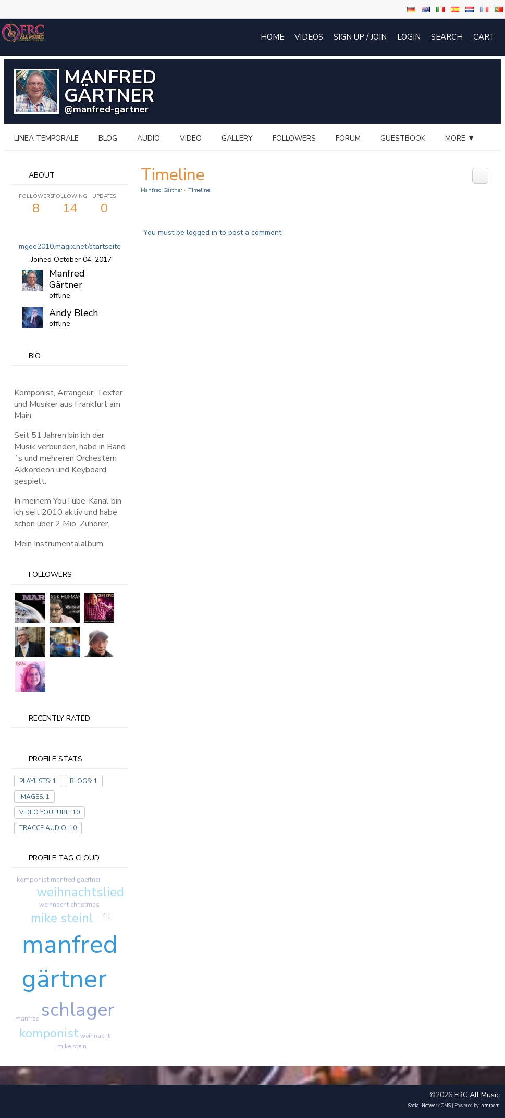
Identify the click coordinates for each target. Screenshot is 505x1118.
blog (107, 138)
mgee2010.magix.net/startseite (70, 247)
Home (272, 37)
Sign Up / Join (360, 37)
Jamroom (490, 1105)
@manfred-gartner (106, 109)
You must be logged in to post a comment (212, 232)
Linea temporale (46, 138)
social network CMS (429, 1105)
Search (447, 37)
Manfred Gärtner (67, 279)
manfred (27, 1018)
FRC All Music (477, 1095)
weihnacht (95, 1036)
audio (148, 138)
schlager (77, 1010)
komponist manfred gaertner (59, 879)
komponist (49, 1033)
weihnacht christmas (69, 904)
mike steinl (62, 918)
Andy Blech (73, 313)
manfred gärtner (70, 961)
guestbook (402, 138)
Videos (308, 37)
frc (106, 916)
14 (70, 205)
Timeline (199, 190)
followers (294, 138)
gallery (237, 138)
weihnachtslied (80, 892)
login (409, 37)
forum (348, 138)
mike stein (72, 1046)
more (460, 138)
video (191, 138)
